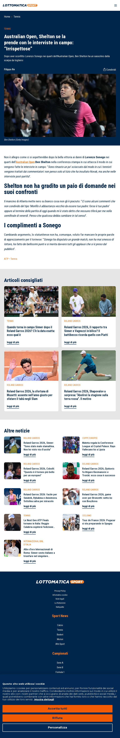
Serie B (60, 667)
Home (7, 16)
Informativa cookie (59, 595)
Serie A (60, 662)
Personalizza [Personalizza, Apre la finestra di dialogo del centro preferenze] (57, 727)
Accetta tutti (57, 708)
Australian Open (25, 162)
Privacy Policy (59, 591)
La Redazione (60, 603)
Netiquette (60, 607)
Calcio (60, 625)
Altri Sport (60, 644)
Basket (60, 634)
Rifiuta (57, 718)
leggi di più (13, 342)
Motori (60, 639)
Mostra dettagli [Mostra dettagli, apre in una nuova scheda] (44, 699)
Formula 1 (60, 672)
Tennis (17, 16)
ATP (6, 258)
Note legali (60, 599)
